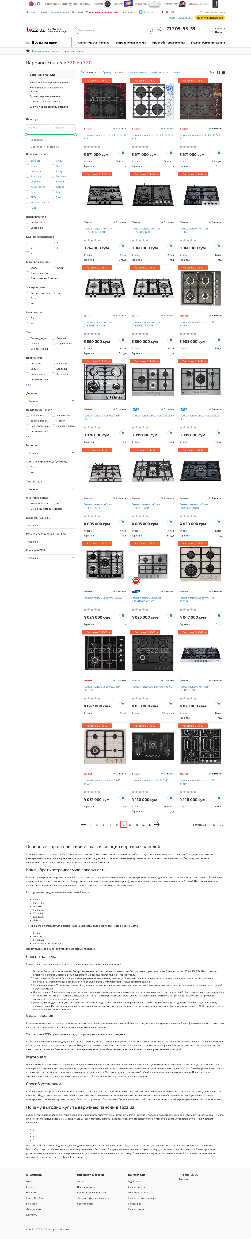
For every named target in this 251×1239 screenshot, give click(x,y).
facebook (162, 12)
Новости (31, 1192)
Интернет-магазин (90, 1174)
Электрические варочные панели (49, 106)
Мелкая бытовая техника (208, 42)
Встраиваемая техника (131, 42)
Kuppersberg (38, 186)
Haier (59, 165)
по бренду (105, 72)
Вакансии (31, 1203)
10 (135, 825)
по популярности (137, 72)
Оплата (43, 12)
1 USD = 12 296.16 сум (181, 17)
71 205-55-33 (178, 28)
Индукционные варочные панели (49, 82)
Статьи (30, 1186)
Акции (80, 1181)
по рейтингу (157, 72)
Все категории (44, 42)
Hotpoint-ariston (40, 202)
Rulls (33, 207)
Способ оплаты (136, 1186)
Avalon (34, 165)
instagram (173, 12)
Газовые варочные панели (45, 101)
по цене (120, 72)
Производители (86, 1186)
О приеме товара (138, 1192)
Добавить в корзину (122, 152)
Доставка (31, 12)
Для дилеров (128, 12)
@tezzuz (148, 11)
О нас (29, 1181)
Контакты (77, 12)
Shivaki (60, 181)
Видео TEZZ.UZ (35, 1198)
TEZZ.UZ (35, 29)
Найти (149, 30)
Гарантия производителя (91, 1192)
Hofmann (36, 171)
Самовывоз (134, 1203)
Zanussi (35, 160)
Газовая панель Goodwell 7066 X (103, 597)
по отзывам (173, 72)
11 (142, 825)
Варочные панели (42, 74)
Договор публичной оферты (93, 1198)
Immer (59, 191)
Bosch (34, 191)
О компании (34, 1174)
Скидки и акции (60, 12)
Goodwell (36, 181)
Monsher (61, 176)
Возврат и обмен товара (142, 1198)
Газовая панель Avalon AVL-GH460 (152, 686)
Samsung (36, 176)
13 (157, 825)
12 (150, 825)
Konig (59, 171)
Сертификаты (85, 1203)
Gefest (60, 186)
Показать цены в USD (210, 18)
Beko (59, 197)
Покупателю (136, 1174)
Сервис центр (136, 1209)
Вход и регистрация (214, 12)
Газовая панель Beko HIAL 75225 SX (153, 415)
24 (221, 825)
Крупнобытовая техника (168, 42)
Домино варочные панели (45, 96)
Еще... (29, 384)
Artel (59, 160)
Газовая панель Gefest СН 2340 (150, 780)
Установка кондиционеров (102, 12)
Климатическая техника (93, 42)
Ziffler (34, 197)
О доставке (134, 1181)
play (167, 12)
